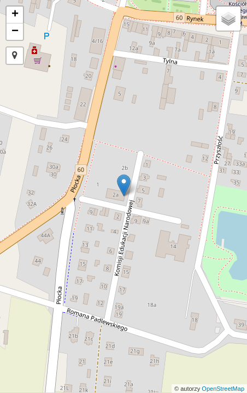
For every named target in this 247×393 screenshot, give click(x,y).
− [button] (15, 31)
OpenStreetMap (223, 388)
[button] (15, 55)
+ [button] (15, 15)
